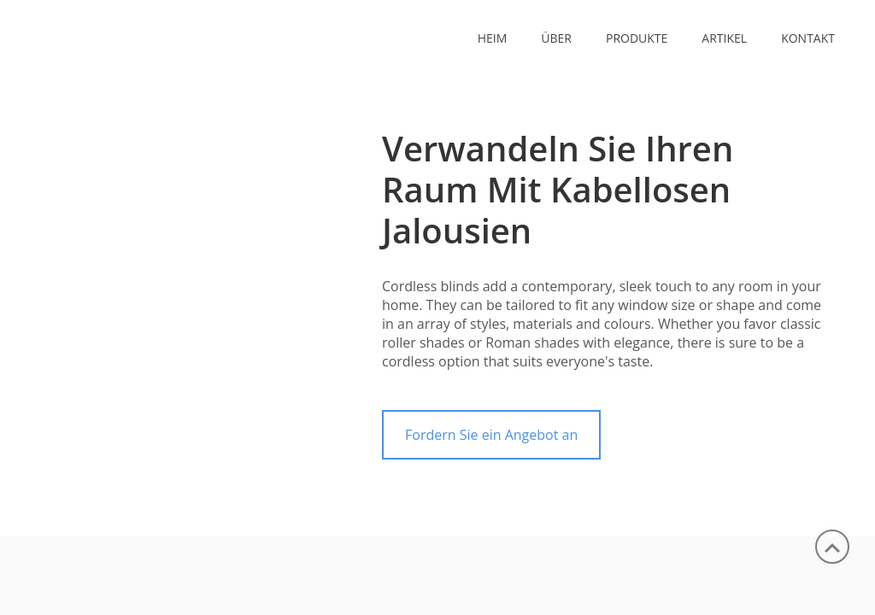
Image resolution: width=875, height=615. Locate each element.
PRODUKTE (636, 38)
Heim (493, 38)
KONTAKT (808, 38)
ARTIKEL (724, 38)
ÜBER (556, 38)
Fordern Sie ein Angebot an (491, 434)
